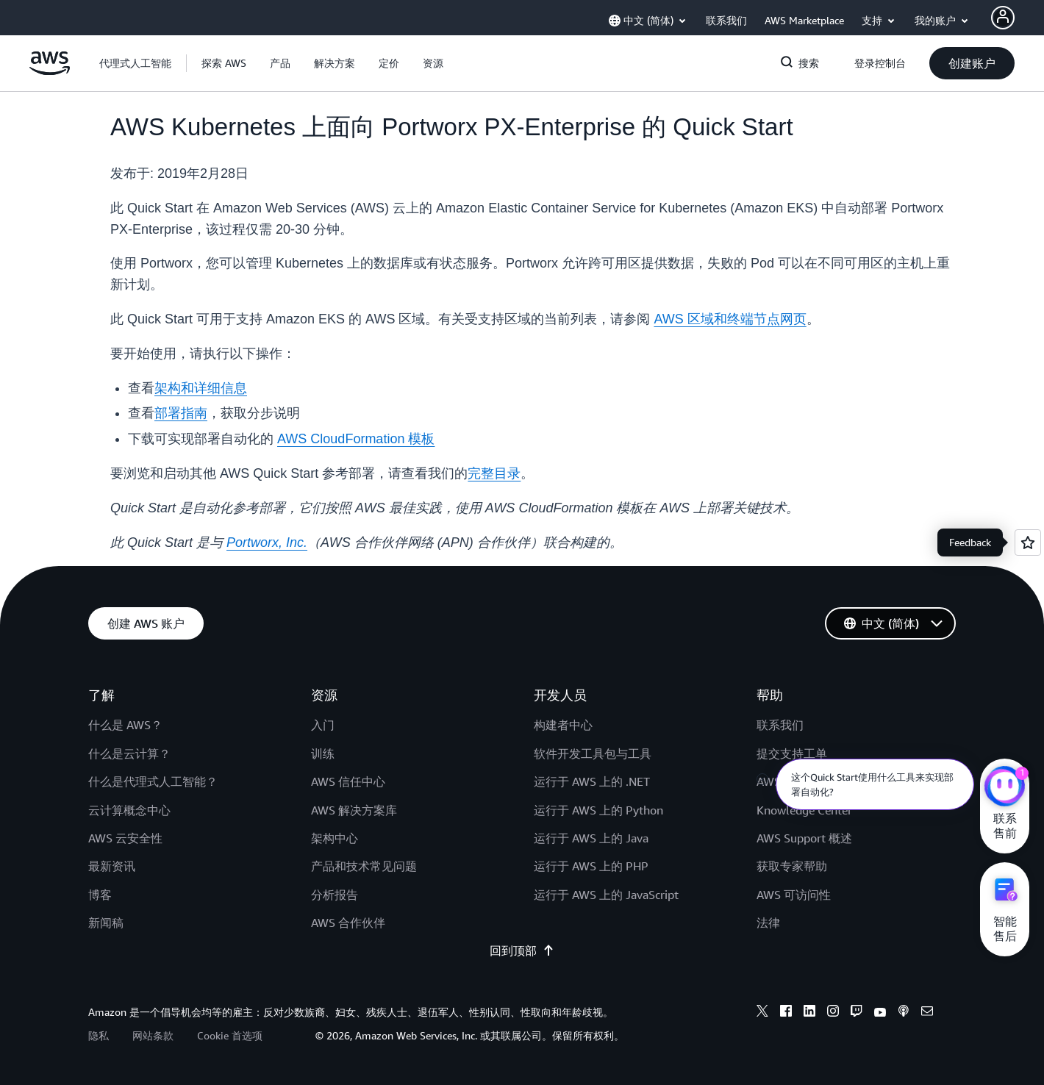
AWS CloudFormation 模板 (356, 439)
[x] (762, 1013)
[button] (224, 63)
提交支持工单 (792, 753)
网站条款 (153, 1035)
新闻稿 (106, 922)
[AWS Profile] (1003, 17)
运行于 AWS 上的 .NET (592, 781)
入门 (323, 724)
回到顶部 (522, 950)
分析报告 (334, 894)
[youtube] (880, 1013)
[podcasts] (903, 1013)
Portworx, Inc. (266, 542)
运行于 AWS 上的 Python (598, 810)
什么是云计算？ (129, 753)
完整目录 (494, 473)
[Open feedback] (1028, 542)
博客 (100, 894)
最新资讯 (111, 866)
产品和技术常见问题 (364, 866)
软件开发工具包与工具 (592, 753)
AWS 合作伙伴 (348, 922)
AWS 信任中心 (348, 781)
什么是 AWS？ (125, 724)
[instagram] (833, 1013)
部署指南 (180, 413)
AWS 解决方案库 (354, 810)
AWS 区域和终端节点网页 (730, 319)
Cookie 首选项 (229, 1035)
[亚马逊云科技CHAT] (1004, 788)
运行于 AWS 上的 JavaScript (606, 894)
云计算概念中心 (129, 810)
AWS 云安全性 (125, 838)
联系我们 (780, 724)
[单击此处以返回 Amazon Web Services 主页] (49, 71)
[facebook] (786, 1013)
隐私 (98, 1035)
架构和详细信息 (200, 388)
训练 (323, 753)
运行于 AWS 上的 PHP (591, 866)
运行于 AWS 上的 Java (591, 838)
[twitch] (856, 1013)
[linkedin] (809, 1013)
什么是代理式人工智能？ (153, 781)
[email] (927, 1013)
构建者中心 (563, 724)
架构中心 (334, 838)
